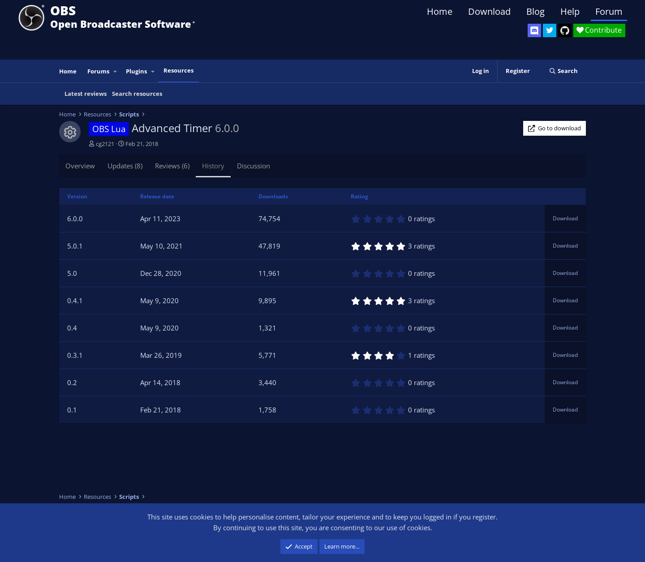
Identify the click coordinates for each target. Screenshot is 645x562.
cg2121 (105, 144)
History (213, 165)
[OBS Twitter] (549, 30)
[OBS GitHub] (565, 30)
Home (439, 11)
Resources (178, 70)
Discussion (253, 165)
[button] (115, 71)
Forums (98, 71)
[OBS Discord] (534, 30)
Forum (609, 11)
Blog (535, 11)
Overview (80, 165)
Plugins (136, 71)
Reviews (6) (172, 165)
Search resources (137, 94)
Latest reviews (85, 94)
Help (570, 11)
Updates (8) (125, 165)
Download (489, 11)
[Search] (563, 71)
